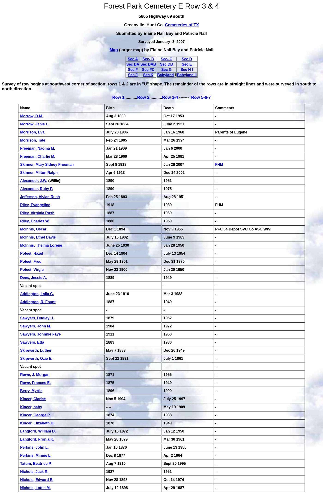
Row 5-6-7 (201, 97)
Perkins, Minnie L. (35, 455)
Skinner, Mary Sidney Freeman (47, 164)
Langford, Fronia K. (37, 439)
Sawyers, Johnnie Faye (40, 334)
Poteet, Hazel (31, 253)
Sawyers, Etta (32, 342)
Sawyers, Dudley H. (37, 318)
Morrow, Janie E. (34, 124)
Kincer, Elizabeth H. (37, 423)
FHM (219, 164)
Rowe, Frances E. (35, 383)
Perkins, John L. (34, 447)
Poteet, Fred (30, 261)
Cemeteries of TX (182, 25)
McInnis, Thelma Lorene (41, 245)
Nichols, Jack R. (34, 472)
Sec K (148, 75)
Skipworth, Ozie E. (36, 358)
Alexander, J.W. (33, 181)
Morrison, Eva (32, 132)
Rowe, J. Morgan (34, 375)
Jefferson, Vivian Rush (40, 197)
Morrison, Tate (32, 140)
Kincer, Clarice (33, 399)
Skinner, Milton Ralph (39, 173)
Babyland (165, 75)
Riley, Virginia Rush (37, 213)
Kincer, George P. (35, 415)
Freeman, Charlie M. (37, 156)
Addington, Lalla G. (37, 294)
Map (114, 50)
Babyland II (187, 75)
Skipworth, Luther (35, 350)
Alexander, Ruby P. (36, 189)
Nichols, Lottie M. (35, 488)
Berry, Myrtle (31, 391)
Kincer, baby (31, 407)
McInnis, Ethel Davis (38, 237)
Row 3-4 (170, 97)
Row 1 (118, 97)
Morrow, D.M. (31, 116)
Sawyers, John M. (35, 326)
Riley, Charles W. (35, 221)
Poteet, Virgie (32, 270)
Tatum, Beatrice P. (35, 464)
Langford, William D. (38, 431)
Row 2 (143, 97)
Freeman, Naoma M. (37, 148)
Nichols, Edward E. (36, 480)
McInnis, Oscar (33, 229)
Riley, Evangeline (35, 205)
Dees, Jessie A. (33, 278)
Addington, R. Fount (38, 302)
